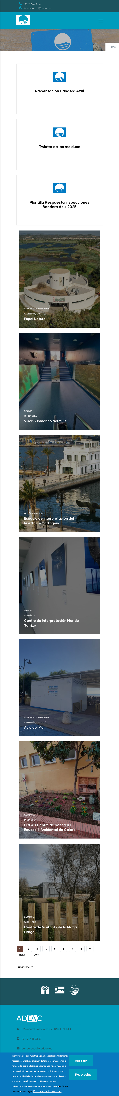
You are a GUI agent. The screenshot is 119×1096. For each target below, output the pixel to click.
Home (112, 47)
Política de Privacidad (47, 1091)
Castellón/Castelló (35, 314)
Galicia (28, 411)
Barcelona (30, 922)
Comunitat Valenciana (36, 309)
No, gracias (83, 1074)
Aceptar (81, 1060)
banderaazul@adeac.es (34, 1048)
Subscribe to (24, 967)
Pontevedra (30, 416)
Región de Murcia (33, 513)
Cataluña (29, 815)
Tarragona (30, 820)
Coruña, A (29, 615)
